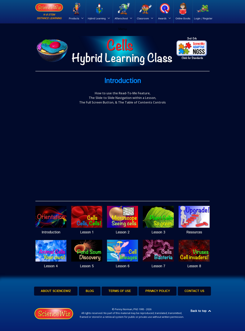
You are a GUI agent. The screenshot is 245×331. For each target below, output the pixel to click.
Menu (122, 29)
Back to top (201, 311)
